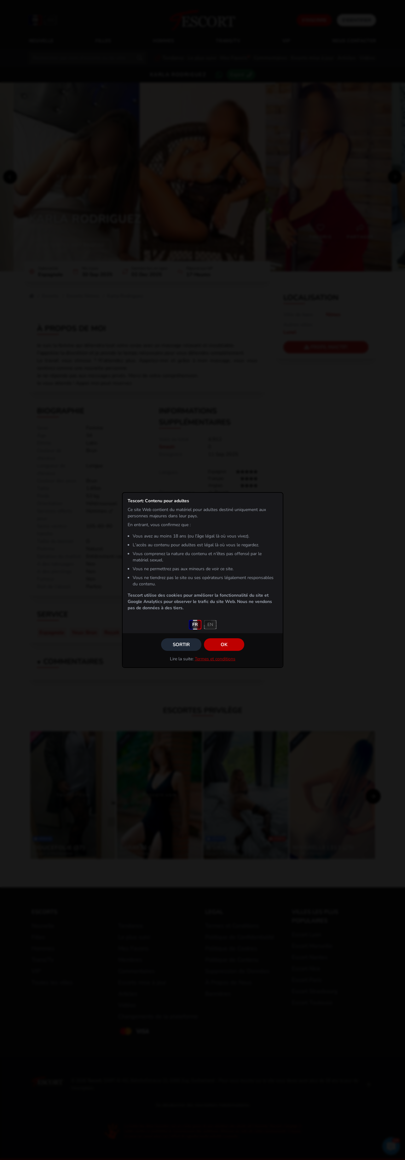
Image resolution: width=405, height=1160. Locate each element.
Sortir (181, 644)
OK (224, 644)
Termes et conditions (215, 659)
